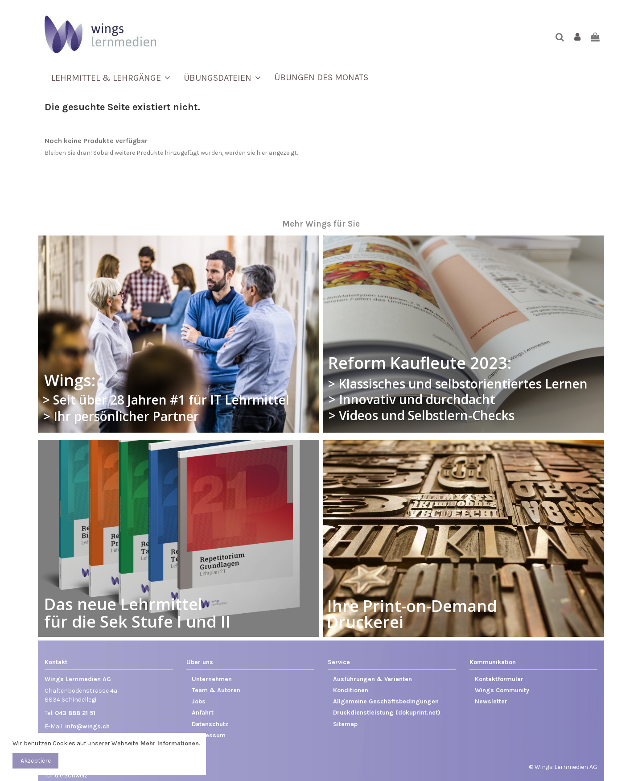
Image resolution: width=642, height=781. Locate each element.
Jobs (199, 701)
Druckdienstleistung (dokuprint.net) (386, 712)
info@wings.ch (87, 726)
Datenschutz (210, 724)
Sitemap (345, 724)
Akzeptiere (36, 760)
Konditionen (350, 690)
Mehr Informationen (169, 743)
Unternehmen (212, 679)
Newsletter (491, 701)
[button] (111, 77)
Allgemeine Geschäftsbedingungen (386, 701)
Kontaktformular (499, 679)
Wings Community (502, 690)
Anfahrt (203, 712)
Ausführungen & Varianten (372, 679)
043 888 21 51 (75, 713)
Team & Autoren (216, 690)
